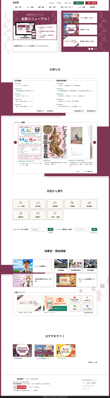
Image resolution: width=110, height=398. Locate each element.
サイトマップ (85, 388)
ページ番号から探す (65, 229)
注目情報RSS (50, 111)
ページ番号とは (93, 232)
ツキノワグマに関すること (23, 85)
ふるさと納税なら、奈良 (86, 17)
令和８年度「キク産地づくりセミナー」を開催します (71, 96)
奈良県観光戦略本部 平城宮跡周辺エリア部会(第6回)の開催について (75, 90)
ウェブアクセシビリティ (88, 386)
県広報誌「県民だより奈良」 (87, 41)
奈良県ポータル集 (84, 29)
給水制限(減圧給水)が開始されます (25, 90)
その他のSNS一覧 (88, 312)
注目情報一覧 (40, 111)
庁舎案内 (35, 390)
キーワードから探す (21, 229)
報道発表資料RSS (91, 111)
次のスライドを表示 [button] (92, 49)
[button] (51, 3)
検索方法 (51, 232)
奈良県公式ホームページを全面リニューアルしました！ (31, 46)
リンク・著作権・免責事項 (89, 383)
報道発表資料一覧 (78, 111)
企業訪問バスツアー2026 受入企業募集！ (69, 101)
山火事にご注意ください (22, 96)
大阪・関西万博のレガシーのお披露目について (70, 106)
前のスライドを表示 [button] (89, 49)
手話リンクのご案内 (34, 387)
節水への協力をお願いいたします (24, 101)
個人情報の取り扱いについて (89, 380)
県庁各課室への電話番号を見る (22, 390)
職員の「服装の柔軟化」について (24, 106)
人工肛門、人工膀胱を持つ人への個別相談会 (69, 85)
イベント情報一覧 (87, 171)
